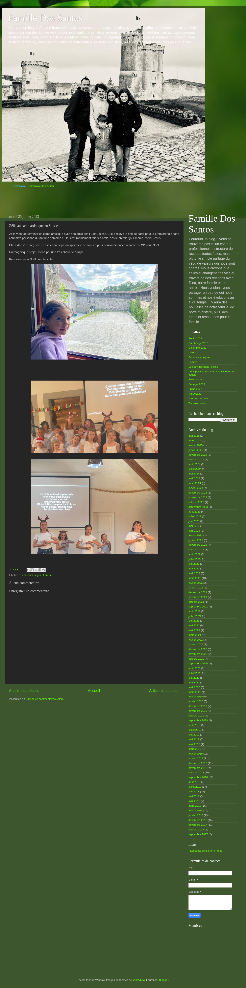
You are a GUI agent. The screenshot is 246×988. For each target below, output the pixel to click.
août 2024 (194, 464)
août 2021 (194, 611)
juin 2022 (193, 563)
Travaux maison (198, 403)
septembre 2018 (198, 777)
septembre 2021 (198, 606)
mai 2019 (194, 739)
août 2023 (194, 511)
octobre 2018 (196, 772)
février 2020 (195, 696)
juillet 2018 (194, 786)
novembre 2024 (197, 454)
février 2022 (195, 582)
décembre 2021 (197, 592)
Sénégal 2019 (196, 384)
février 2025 (195, 445)
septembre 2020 (198, 663)
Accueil (94, 691)
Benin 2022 (195, 338)
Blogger (163, 979)
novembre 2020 (197, 653)
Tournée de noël (198, 398)
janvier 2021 (195, 644)
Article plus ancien (164, 691)
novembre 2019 (197, 710)
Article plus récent (24, 691)
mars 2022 (194, 578)
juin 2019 (193, 734)
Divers (192, 352)
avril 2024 (194, 478)
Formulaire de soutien (41, 186)
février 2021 (195, 639)
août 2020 (194, 668)
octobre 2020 (196, 658)
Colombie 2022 (197, 347)
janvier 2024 (195, 487)
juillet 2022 (194, 559)
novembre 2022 (197, 544)
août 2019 (194, 725)
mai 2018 (194, 796)
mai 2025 (194, 435)
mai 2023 (194, 525)
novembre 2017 (197, 824)
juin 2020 (193, 677)
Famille (47, 575)
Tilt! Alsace (194, 393)
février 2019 (195, 753)
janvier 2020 (195, 701)
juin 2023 (193, 521)
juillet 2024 (194, 468)
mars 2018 (194, 805)
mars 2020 (194, 692)
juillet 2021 (194, 616)
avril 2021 (194, 630)
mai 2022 (194, 568)
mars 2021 (194, 634)
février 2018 (195, 810)
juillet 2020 (194, 672)
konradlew (139, 979)
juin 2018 (193, 791)
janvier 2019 (195, 758)
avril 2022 (194, 573)
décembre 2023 (197, 492)
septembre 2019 (198, 720)
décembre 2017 (197, 820)
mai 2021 (194, 625)
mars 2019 (194, 748)
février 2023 (195, 535)
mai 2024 (194, 473)
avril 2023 (194, 530)
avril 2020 (194, 687)
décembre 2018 (197, 763)
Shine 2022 (195, 388)
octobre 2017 (196, 829)
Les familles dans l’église (203, 366)
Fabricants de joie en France (205, 850)
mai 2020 (194, 682)
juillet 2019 (194, 729)
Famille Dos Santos (45, 17)
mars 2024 (194, 483)
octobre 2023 (196, 502)
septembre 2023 (198, 506)
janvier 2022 (195, 587)
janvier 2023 (195, 540)
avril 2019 (194, 744)
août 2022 (194, 554)
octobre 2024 (196, 459)
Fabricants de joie (31, 575)
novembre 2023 (197, 497)
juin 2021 (193, 620)
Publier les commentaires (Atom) (45, 698)
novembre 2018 (197, 767)
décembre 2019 (197, 706)
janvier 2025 (195, 450)
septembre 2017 (198, 834)
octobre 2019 (196, 715)
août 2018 (194, 781)
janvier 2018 (195, 815)
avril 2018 (194, 801)
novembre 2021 (197, 597)
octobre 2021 (196, 601)
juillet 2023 (194, 516)
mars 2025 (194, 440)
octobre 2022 (196, 549)
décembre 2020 (197, 649)
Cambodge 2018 (198, 343)
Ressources (195, 379)
